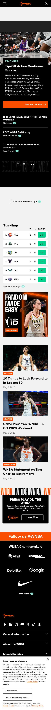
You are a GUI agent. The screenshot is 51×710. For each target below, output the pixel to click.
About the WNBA (14, 644)
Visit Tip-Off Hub (35, 104)
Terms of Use (8, 706)
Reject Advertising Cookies (17, 698)
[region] (25, 683)
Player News (9, 465)
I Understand (11, 691)
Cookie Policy (32, 681)
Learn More (32, 517)
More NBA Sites (13, 653)
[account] (46, 3)
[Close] (48, 659)
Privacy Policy (37, 706)
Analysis (8, 374)
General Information (16, 634)
